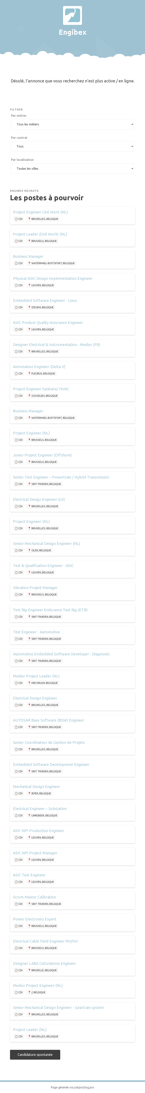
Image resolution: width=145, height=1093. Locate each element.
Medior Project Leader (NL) (36, 676)
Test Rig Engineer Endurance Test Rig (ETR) (50, 610)
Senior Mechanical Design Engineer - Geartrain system (58, 1007)
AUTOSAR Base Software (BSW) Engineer (48, 720)
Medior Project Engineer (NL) (38, 985)
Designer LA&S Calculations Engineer (44, 963)
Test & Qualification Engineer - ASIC (43, 565)
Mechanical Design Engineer (36, 786)
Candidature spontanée (35, 1054)
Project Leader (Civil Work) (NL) (40, 234)
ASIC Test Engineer (29, 875)
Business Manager (28, 256)
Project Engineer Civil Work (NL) (40, 212)
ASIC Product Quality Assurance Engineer (48, 322)
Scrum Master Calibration (34, 897)
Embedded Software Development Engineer (51, 764)
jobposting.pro (84, 1087)
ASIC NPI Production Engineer (38, 830)
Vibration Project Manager (35, 587)
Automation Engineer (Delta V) (39, 366)
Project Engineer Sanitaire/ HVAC (41, 389)
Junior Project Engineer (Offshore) (42, 455)
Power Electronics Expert (34, 919)
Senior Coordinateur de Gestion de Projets (49, 742)
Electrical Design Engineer (35, 698)
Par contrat (19, 137)
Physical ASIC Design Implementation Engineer (53, 278)
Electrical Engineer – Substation (40, 808)
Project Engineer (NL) (31, 433)
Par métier (19, 115)
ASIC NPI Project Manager (35, 853)
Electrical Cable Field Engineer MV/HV (45, 941)
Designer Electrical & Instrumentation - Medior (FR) (56, 344)
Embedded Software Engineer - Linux (45, 300)
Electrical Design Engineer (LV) (39, 499)
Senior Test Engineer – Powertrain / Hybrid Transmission (61, 477)
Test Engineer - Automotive (36, 632)
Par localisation (22, 159)
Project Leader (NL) (30, 1029)
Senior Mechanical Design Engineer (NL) (46, 543)
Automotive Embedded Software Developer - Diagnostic (61, 654)
